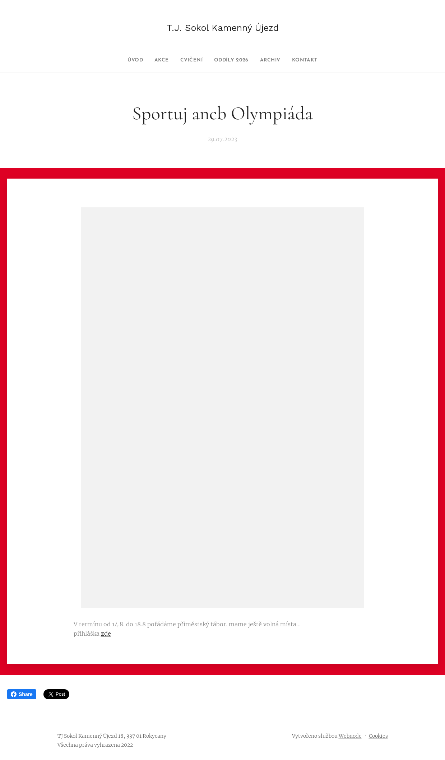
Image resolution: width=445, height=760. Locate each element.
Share (22, 694)
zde (106, 633)
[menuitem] (127, 60)
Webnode (350, 736)
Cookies (378, 736)
